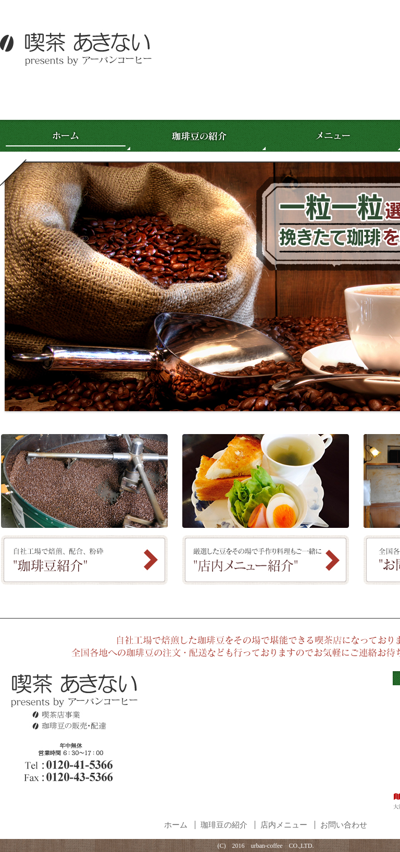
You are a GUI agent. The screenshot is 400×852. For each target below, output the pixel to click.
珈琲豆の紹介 (224, 825)
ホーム (176, 825)
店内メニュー (283, 825)
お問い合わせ (343, 825)
